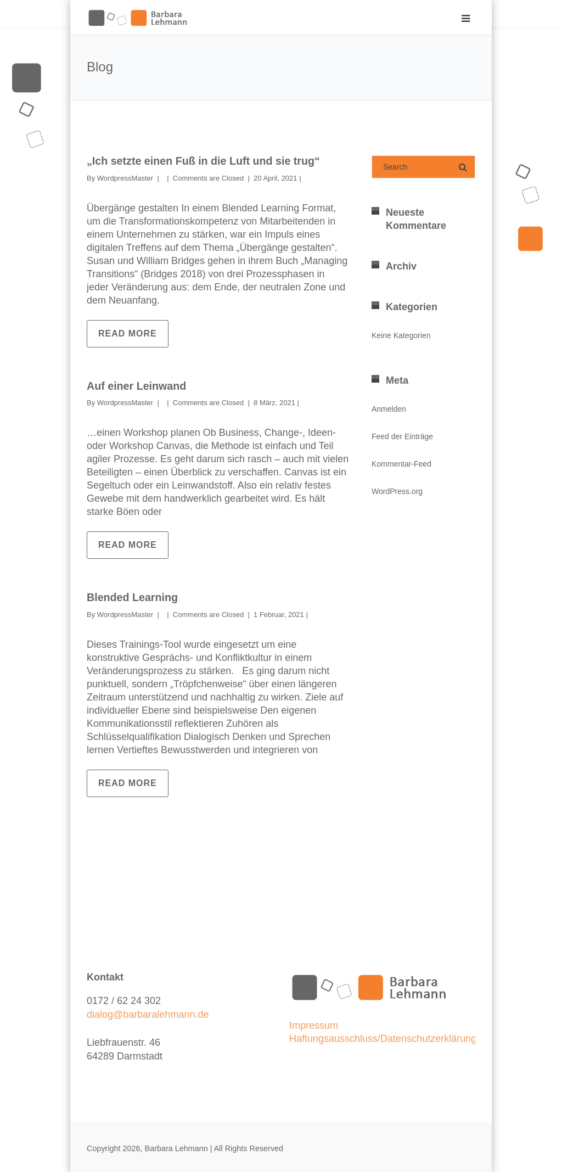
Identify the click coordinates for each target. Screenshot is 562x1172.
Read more (127, 333)
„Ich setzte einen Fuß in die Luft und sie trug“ (205, 161)
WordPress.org (397, 491)
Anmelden (389, 409)
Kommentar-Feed (401, 463)
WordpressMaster (125, 177)
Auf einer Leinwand (137, 385)
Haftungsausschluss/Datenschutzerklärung (382, 1037)
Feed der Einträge (402, 436)
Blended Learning (133, 597)
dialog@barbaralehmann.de (148, 1013)
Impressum (313, 1024)
